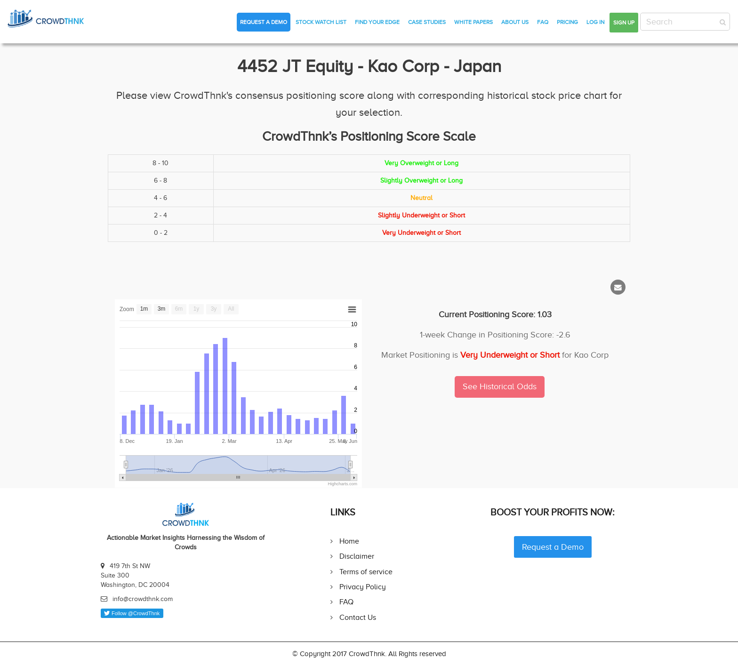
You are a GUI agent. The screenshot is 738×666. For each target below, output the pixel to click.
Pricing (567, 22)
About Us (515, 22)
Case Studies (427, 22)
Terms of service (366, 572)
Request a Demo (263, 22)
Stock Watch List (321, 22)
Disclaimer (356, 556)
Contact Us (357, 617)
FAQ (542, 22)
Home (349, 541)
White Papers (473, 22)
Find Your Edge (377, 22)
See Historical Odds (500, 386)
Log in (595, 22)
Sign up (623, 22)
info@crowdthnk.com (142, 598)
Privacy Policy (362, 587)
